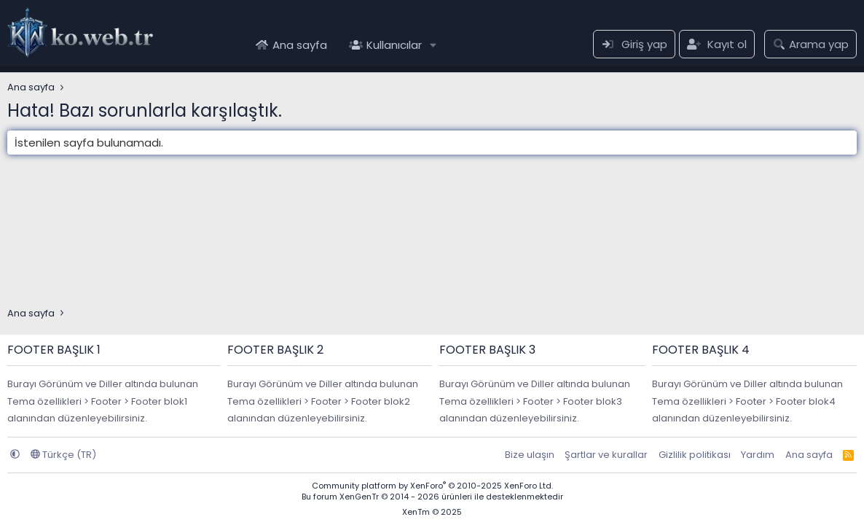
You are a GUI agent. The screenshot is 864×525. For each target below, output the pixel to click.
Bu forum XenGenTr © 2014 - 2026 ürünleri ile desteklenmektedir (432, 496)
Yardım (757, 455)
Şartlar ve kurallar (606, 455)
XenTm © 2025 (432, 512)
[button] (433, 44)
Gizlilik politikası (695, 455)
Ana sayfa (299, 44)
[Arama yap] (810, 44)
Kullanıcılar (394, 44)
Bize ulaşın (529, 455)
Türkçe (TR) (63, 455)
